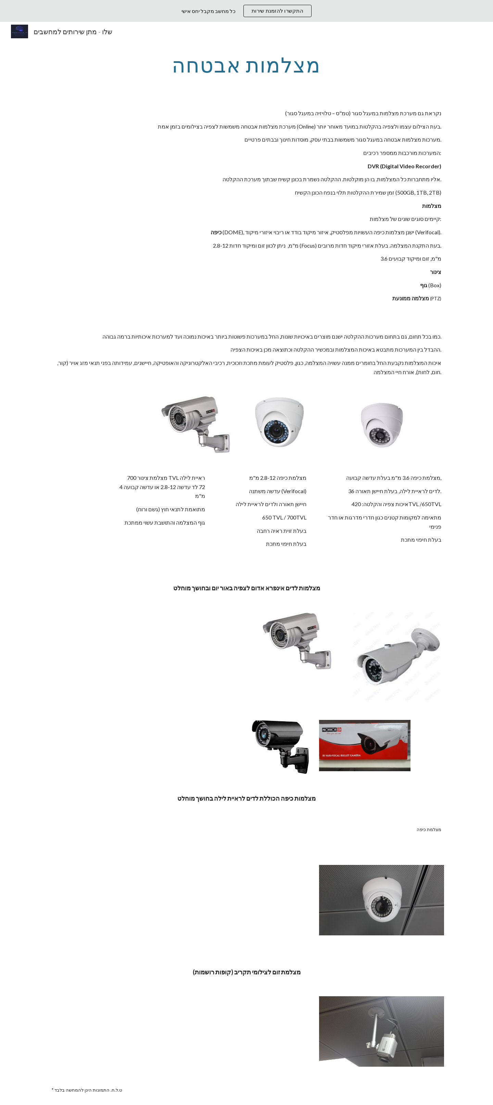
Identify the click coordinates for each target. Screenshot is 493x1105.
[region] (246, 11)
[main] (246, 65)
